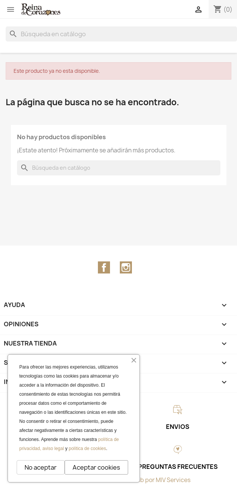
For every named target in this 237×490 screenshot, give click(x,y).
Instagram (126, 267)
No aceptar (41, 467)
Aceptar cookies (96, 467)
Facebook (104, 267)
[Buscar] (121, 33)
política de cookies (87, 448)
